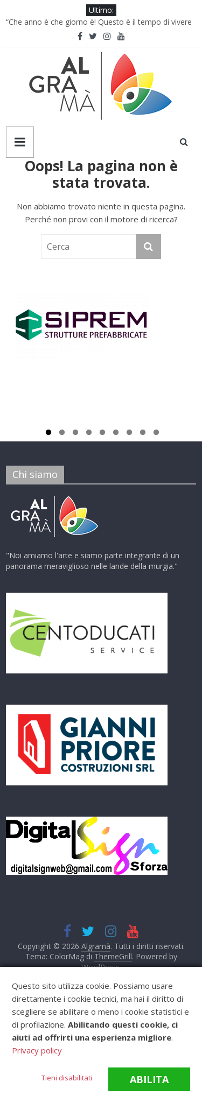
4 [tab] (88, 433)
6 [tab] (115, 433)
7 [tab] (129, 433)
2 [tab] (62, 433)
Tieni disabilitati (66, 1078)
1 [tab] (48, 433)
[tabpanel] (101, 330)
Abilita (149, 1079)
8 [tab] (142, 433)
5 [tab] (102, 433)
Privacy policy (37, 1050)
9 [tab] (156, 433)
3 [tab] (75, 433)
